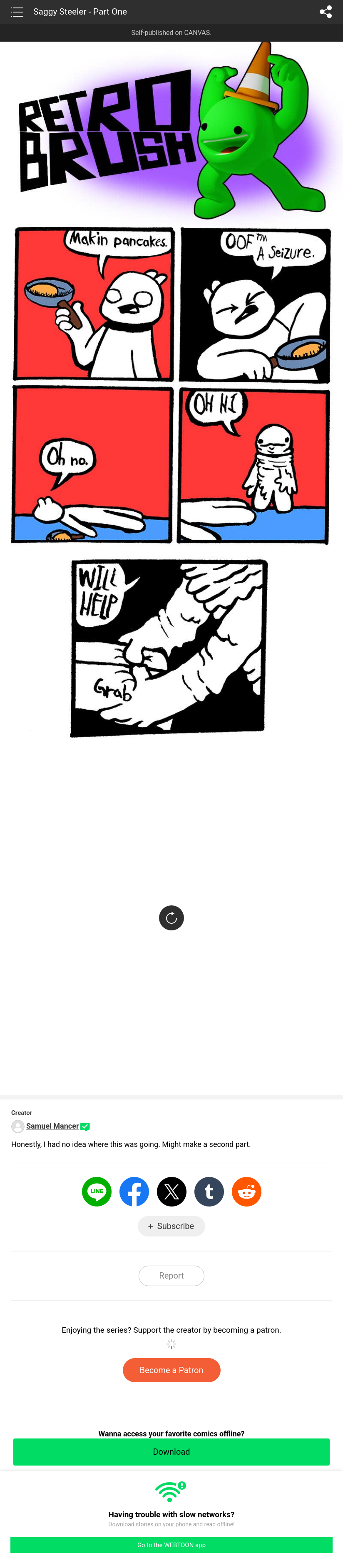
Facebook (134, 1192)
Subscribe (175, 1226)
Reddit (246, 1192)
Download (171, 1452)
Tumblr (209, 1192)
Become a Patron (172, 1370)
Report (171, 1276)
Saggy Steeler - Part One (80, 12)
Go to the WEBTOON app (171, 1545)
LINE (97, 1192)
